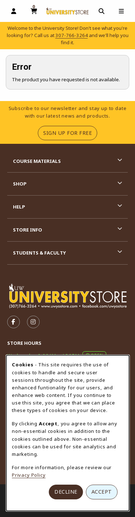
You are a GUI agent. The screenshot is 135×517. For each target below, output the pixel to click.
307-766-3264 (71, 35)
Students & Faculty (39, 253)
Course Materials (37, 161)
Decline (65, 491)
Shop (20, 183)
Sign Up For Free (70, 132)
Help (19, 206)
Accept (101, 491)
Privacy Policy (29, 475)
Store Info (27, 230)
